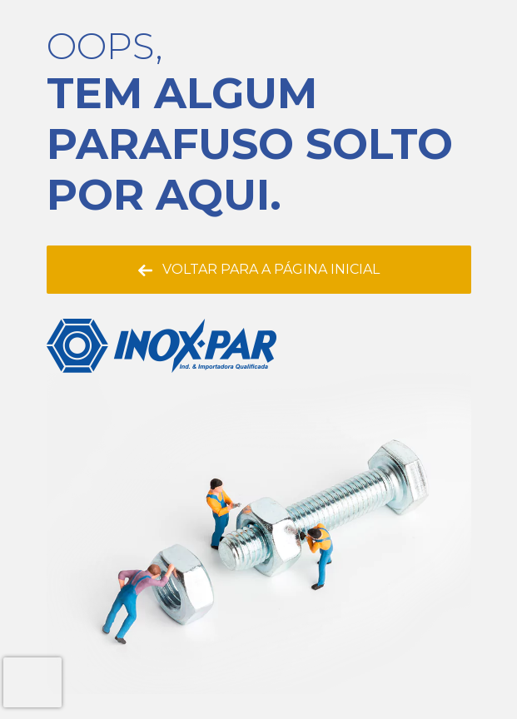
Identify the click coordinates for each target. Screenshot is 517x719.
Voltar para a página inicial (259, 269)
